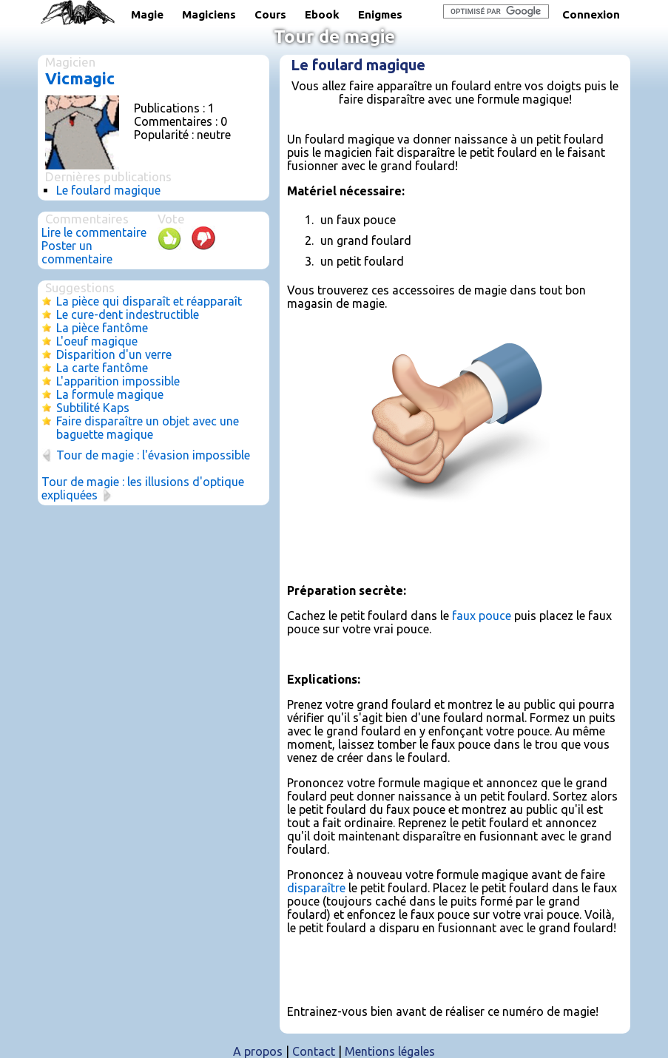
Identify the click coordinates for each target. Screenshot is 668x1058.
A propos (258, 1051)
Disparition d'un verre (114, 354)
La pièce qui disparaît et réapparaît (149, 301)
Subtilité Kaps (92, 407)
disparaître (316, 887)
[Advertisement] (460, 547)
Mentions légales (390, 1051)
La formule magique (109, 394)
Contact (313, 1051)
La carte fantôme (102, 367)
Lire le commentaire (93, 232)
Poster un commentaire (76, 252)
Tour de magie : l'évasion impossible (153, 455)
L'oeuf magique (97, 341)
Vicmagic (80, 78)
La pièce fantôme (102, 327)
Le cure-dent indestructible (127, 314)
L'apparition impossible (118, 381)
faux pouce (481, 615)
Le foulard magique (108, 190)
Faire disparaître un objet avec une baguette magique (147, 427)
